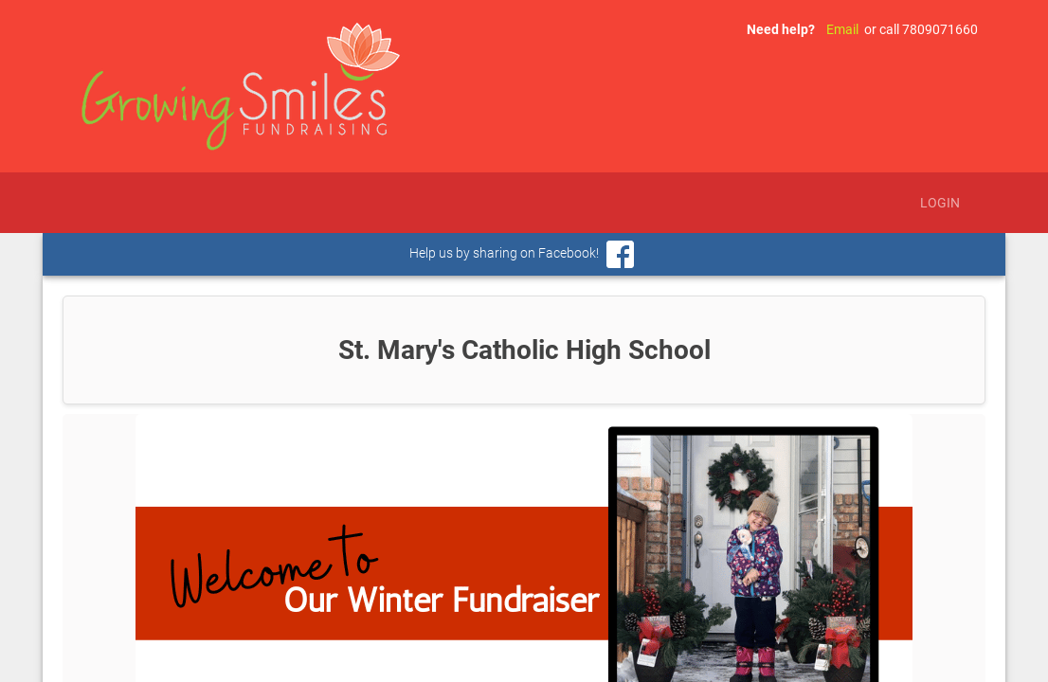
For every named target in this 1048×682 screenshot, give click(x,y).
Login (940, 202)
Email (842, 29)
